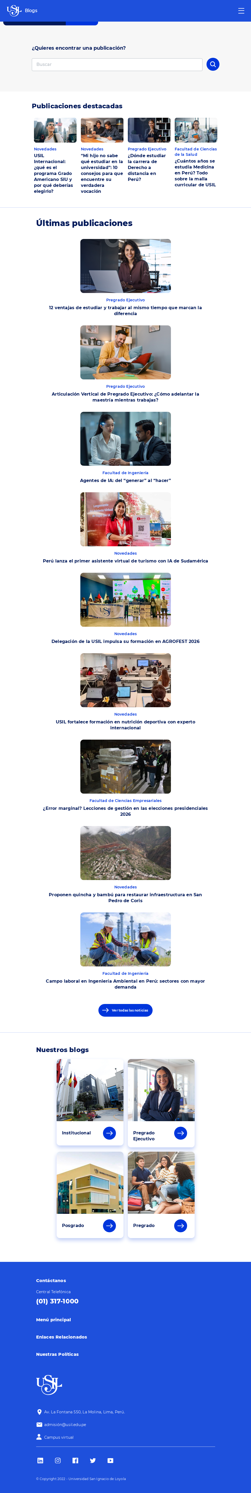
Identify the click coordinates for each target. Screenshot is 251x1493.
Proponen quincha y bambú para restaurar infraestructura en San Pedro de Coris (125, 897)
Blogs (31, 10)
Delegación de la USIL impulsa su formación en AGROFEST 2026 (125, 641)
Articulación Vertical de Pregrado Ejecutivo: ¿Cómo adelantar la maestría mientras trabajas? (125, 397)
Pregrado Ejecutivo (147, 149)
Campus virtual (59, 1437)
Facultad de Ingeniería (125, 472)
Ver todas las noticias (130, 1010)
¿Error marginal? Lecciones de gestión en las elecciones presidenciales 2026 (125, 811)
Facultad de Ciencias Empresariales (126, 800)
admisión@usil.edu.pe (65, 1424)
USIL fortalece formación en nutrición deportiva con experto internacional (125, 724)
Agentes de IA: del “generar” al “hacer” (125, 480)
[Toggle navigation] (241, 11)
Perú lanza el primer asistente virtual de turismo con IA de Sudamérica (125, 561)
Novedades (45, 149)
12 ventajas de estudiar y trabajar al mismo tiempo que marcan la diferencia (125, 310)
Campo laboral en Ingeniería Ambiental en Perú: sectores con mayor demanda (125, 984)
